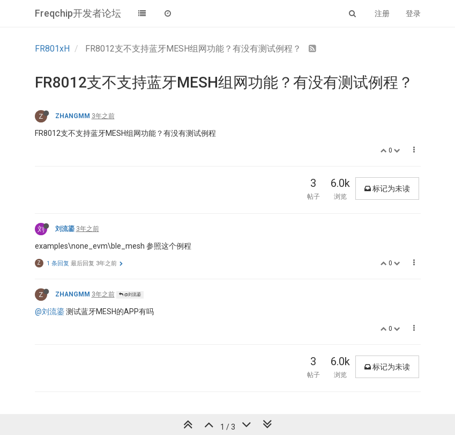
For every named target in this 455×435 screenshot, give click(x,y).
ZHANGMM (72, 116)
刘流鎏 (64, 229)
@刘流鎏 (130, 294)
